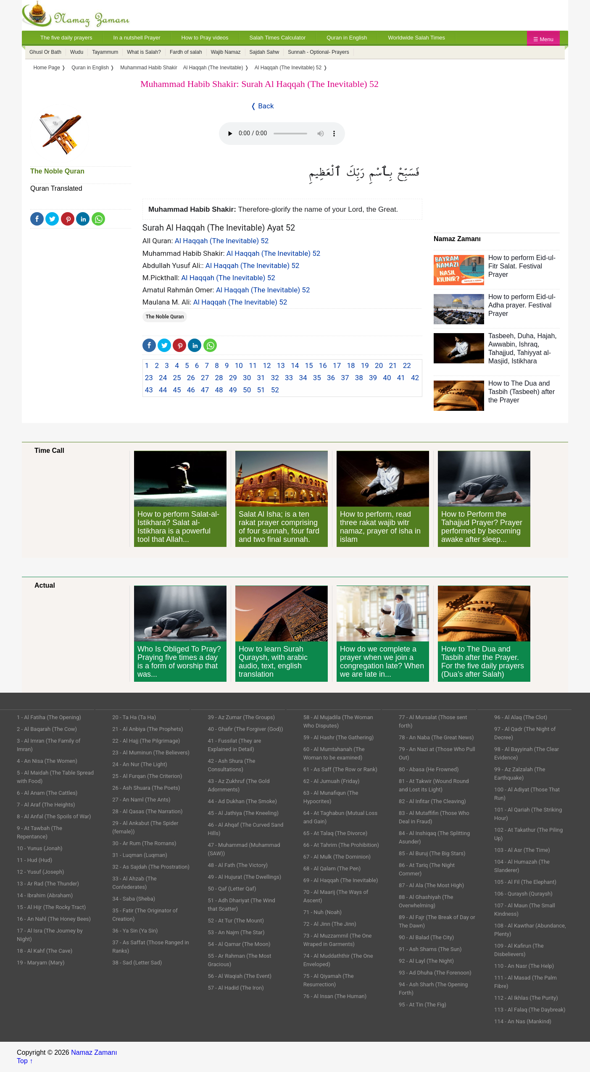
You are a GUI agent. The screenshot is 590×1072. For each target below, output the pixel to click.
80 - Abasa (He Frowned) (429, 769)
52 (275, 390)
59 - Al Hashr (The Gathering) (338, 737)
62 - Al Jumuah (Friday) (331, 781)
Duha (525, 335)
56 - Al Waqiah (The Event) (239, 976)
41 (401, 377)
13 (281, 365)
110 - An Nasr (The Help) (524, 966)
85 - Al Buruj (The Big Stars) (432, 853)
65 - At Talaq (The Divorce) (335, 833)
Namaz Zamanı (94, 1052)
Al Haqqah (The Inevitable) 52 (222, 240)
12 (267, 365)
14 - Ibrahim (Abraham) (45, 895)
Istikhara (524, 361)
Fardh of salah (186, 52)
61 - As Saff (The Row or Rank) (340, 769)
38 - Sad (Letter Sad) (137, 962)
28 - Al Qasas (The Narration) (147, 811)
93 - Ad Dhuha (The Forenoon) (435, 973)
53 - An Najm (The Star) (236, 932)
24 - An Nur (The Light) (139, 764)
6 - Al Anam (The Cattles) (47, 793)
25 (177, 377)
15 (309, 365)
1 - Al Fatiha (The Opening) (49, 717)
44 (163, 390)
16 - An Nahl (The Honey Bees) (54, 919)
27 (205, 377)
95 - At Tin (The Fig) (422, 1004)
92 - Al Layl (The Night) (426, 961)
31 (261, 377)
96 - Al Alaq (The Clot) (520, 717)
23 (149, 377)
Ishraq (528, 344)
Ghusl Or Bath (45, 52)
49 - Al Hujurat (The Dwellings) (244, 877)
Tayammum (105, 52)
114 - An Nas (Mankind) (522, 1021)
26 (191, 377)
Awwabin (501, 344)
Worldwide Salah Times (416, 37)
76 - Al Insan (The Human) (335, 996)
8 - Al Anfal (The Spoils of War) (54, 816)
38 (359, 377)
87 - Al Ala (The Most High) (431, 885)
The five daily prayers (66, 37)
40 (387, 377)
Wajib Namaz (226, 52)
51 (261, 390)
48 (219, 390)
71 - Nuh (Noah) (322, 912)
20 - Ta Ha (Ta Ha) (134, 717)
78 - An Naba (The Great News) (436, 737)
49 (233, 390)
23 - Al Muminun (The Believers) (151, 752)
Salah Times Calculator (278, 37)
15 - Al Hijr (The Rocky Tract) (51, 907)
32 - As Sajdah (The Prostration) (151, 867)
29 (233, 377)
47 (205, 390)
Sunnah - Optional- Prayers (318, 52)
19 (365, 365)
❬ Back (262, 106)
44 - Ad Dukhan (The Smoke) (242, 801)
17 (337, 365)
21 (393, 365)
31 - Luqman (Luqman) (139, 855)
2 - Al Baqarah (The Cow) (47, 729)
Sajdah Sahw (264, 52)
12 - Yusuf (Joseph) (40, 872)
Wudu (76, 52)
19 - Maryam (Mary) (40, 962)
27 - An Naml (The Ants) (141, 799)
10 (239, 365)
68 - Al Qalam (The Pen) (332, 868)
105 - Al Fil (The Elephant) (525, 882)
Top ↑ (25, 1060)
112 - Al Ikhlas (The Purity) (526, 998)
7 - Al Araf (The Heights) (46, 804)
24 (163, 377)
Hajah (546, 335)
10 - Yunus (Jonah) (40, 848)
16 (323, 365)
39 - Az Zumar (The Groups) (241, 717)
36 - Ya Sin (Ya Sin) (135, 930)
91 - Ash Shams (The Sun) (430, 949)
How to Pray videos (205, 37)
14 (295, 365)
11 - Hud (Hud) (34, 860)
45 (177, 390)
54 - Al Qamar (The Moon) (239, 944)
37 (345, 377)
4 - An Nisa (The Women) (47, 761)
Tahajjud (501, 352)
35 (317, 377)
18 (351, 365)
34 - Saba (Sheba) (133, 899)
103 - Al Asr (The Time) (522, 850)
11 (253, 365)
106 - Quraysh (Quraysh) (523, 894)
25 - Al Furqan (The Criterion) (147, 776)
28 (219, 377)
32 (275, 377)
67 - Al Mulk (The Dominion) (337, 857)
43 (149, 390)
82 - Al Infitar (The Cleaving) (432, 801)
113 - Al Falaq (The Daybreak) (530, 1009)
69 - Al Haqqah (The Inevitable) (340, 880)
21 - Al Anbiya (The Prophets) (147, 729)
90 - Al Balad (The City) (426, 937)
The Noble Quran (57, 171)
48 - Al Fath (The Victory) (238, 865)
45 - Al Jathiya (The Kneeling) (243, 813)
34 (303, 377)
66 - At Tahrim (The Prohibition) (341, 845)
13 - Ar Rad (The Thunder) (48, 883)
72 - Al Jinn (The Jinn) (329, 924)
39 (373, 377)
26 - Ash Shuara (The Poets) (146, 788)
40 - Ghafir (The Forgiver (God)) (245, 729)
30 (247, 377)
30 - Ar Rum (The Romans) (144, 843)
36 (331, 377)
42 (415, 377)
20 (379, 365)
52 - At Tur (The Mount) (236, 920)
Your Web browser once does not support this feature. (282, 133)
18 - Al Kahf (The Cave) (44, 951)
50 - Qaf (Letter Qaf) (232, 888)
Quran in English (347, 37)
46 (191, 390)
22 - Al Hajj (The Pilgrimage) (146, 741)
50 (247, 390)
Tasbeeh (501, 335)
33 (289, 377)
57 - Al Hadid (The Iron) (235, 988)
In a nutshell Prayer (137, 37)
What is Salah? (144, 52)
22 (407, 365)
